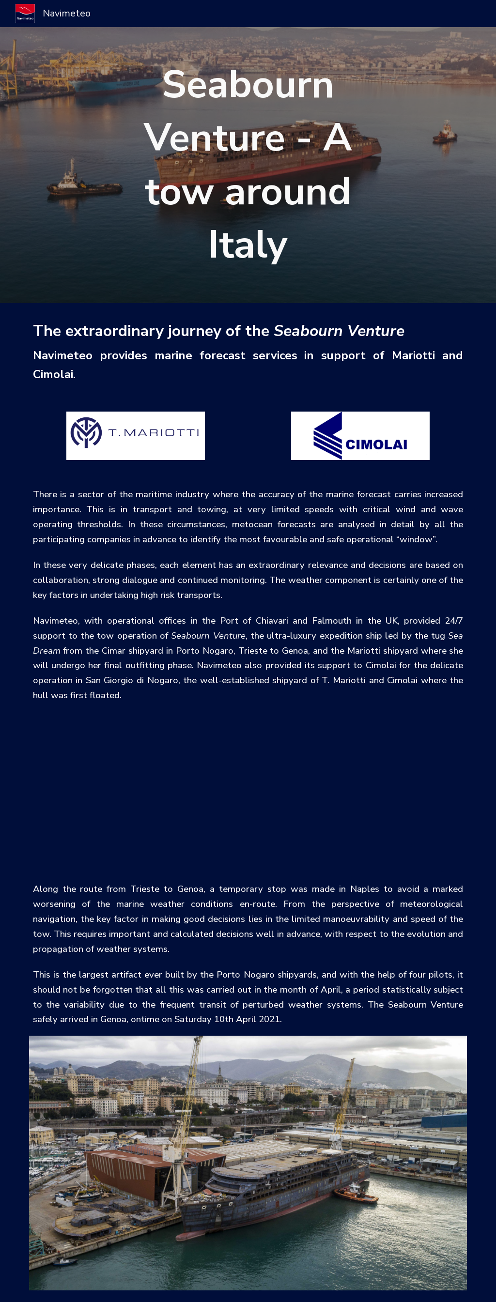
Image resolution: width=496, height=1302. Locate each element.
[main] (248, 165)
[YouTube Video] (248, 792)
